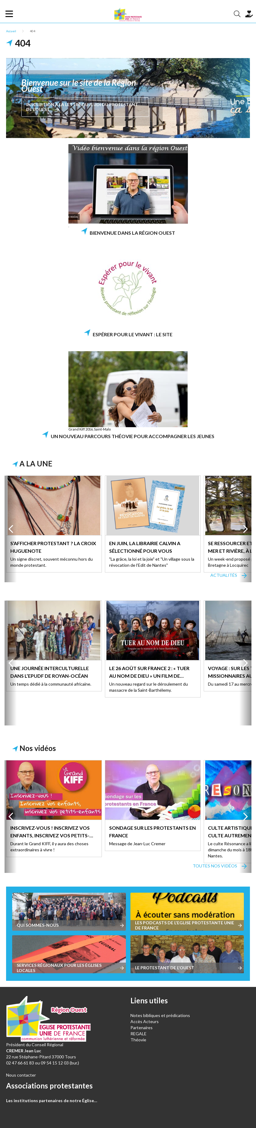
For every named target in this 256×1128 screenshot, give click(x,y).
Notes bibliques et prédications (160, 1015)
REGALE (138, 1033)
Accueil (11, 31)
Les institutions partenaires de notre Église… (51, 1100)
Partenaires (141, 1027)
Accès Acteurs (144, 1021)
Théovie (138, 1039)
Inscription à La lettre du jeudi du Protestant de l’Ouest (82, 107)
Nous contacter (21, 1075)
